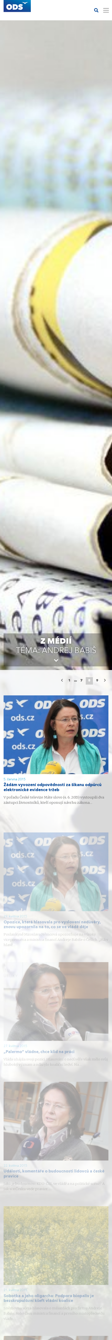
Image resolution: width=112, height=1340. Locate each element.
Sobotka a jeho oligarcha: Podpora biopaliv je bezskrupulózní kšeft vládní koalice (49, 1303)
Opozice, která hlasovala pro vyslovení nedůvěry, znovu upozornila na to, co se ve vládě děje (52, 929)
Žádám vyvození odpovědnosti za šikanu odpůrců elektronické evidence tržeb (52, 787)
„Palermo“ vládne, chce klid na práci (39, 1057)
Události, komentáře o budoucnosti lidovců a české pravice (54, 1178)
